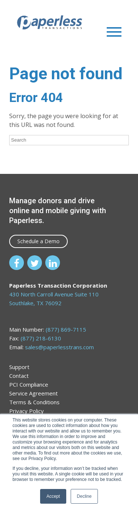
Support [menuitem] (19, 367)
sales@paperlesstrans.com (59, 347)
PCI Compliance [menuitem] (28, 384)
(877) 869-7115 (66, 329)
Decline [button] (84, 496)
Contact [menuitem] (19, 375)
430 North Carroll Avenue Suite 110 (54, 294)
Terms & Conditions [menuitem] (34, 402)
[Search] (69, 140)
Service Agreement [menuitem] (33, 393)
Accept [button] (53, 496)
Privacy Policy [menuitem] (26, 411)
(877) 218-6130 (41, 338)
